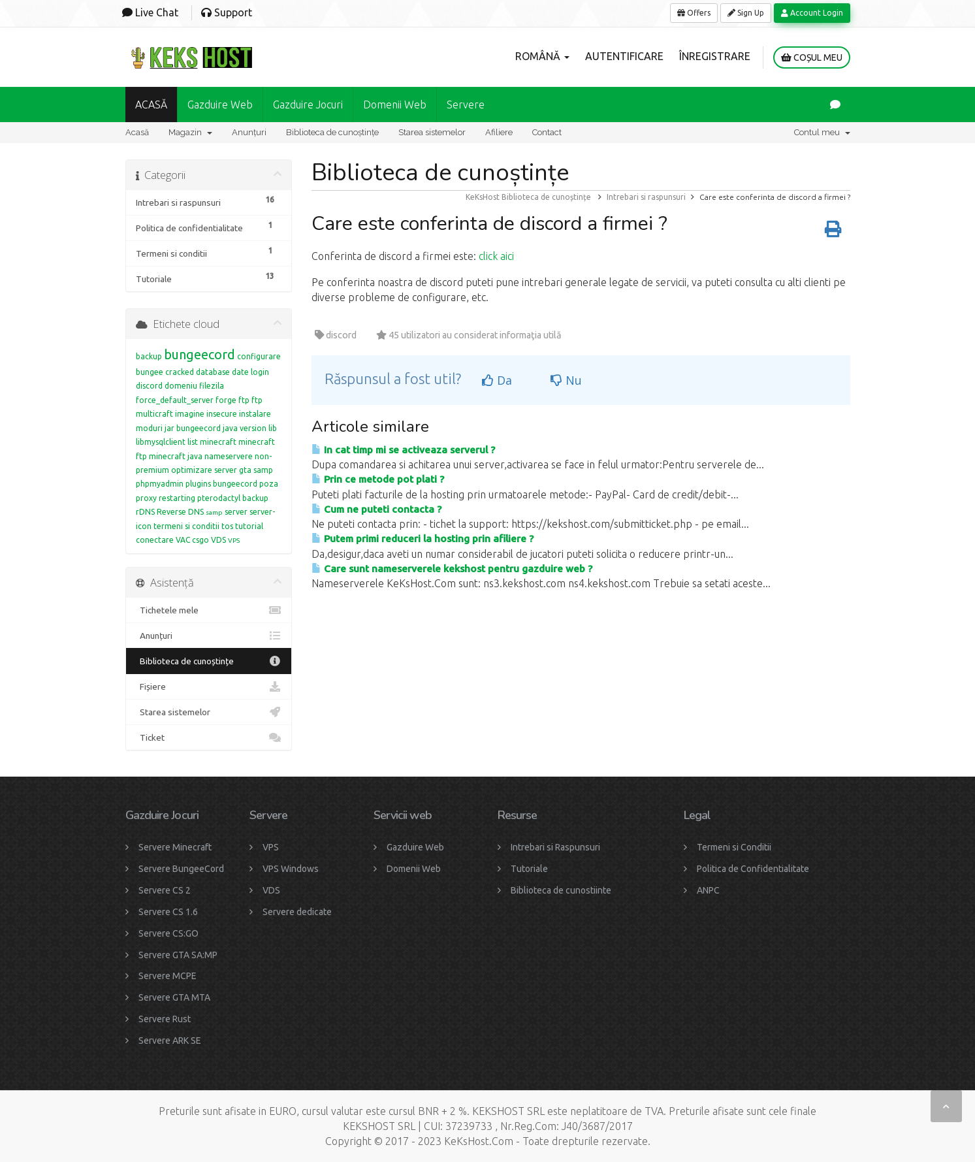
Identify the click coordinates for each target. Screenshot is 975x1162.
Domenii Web (394, 104)
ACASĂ (151, 104)
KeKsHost (483, 197)
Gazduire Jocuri (308, 104)
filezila (211, 385)
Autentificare (624, 56)
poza (268, 483)
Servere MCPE (167, 976)
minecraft (218, 442)
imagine (189, 414)
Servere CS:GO (168, 933)
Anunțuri (249, 132)
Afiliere (499, 132)
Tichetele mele (208, 610)
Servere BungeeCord (181, 868)
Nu (566, 380)
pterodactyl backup (232, 498)
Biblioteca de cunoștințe (332, 132)
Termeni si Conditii (734, 847)
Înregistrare (714, 56)
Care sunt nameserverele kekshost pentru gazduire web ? (452, 568)
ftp (243, 400)
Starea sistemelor (432, 132)
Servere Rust (164, 1019)
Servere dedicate (297, 912)
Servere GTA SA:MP (177, 955)
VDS (218, 540)
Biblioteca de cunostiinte (561, 890)
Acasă (137, 132)
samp (214, 512)
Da (497, 380)
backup (149, 356)
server (236, 512)
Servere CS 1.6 (168, 912)
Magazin (190, 132)
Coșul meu (811, 57)
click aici (496, 256)
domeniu (181, 385)
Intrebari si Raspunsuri (555, 847)
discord (149, 385)
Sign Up (745, 12)
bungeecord (199, 354)
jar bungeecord (193, 428)
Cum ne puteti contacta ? (376, 509)
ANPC (708, 890)
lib (272, 428)
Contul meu (822, 132)
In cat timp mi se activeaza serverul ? (403, 449)
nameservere (228, 456)
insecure (221, 414)
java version (244, 428)
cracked (179, 372)
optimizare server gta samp (222, 470)
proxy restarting (165, 498)
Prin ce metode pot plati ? (378, 479)
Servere (466, 104)
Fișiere (208, 686)
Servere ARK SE (169, 1040)
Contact (547, 132)
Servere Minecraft (175, 847)
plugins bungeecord (221, 483)
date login (250, 372)
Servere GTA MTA (174, 997)
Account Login (812, 12)
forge (226, 400)
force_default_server (175, 400)
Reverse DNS (180, 512)
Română (542, 56)
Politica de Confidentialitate (753, 868)
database (213, 372)
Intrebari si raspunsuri (646, 197)
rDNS (145, 512)
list (192, 442)
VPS (234, 540)
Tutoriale (529, 868)
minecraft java (175, 456)
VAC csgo (192, 540)
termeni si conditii (186, 526)
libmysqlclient (160, 442)
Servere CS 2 (164, 890)
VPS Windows (291, 868)
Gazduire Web (220, 104)
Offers (694, 12)
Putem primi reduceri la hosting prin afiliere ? (423, 538)
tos (227, 526)
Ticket (208, 737)
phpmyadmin (160, 483)
